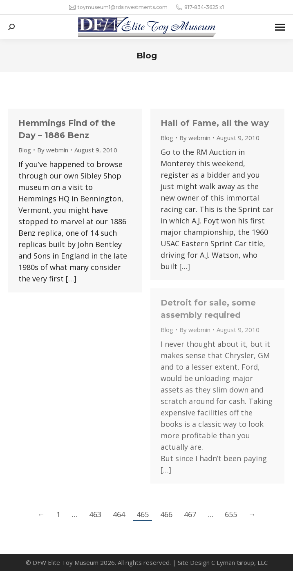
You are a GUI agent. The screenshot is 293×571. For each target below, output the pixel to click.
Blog (24, 150)
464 (119, 514)
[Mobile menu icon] (280, 27)
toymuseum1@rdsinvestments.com (118, 7)
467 (190, 514)
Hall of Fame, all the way (215, 123)
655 (231, 514)
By (52, 150)
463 (95, 514)
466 (166, 514)
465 (142, 514)
